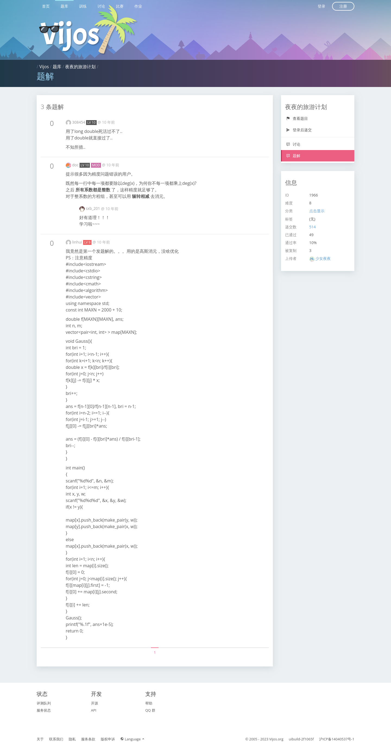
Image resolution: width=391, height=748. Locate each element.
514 (312, 226)
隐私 (72, 739)
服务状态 (44, 710)
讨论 (101, 6)
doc (76, 164)
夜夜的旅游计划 (80, 67)
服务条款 (88, 739)
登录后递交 (299, 129)
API (93, 710)
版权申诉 (108, 739)
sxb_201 (93, 208)
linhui (77, 242)
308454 (79, 122)
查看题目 (297, 118)
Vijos (44, 67)
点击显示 (316, 210)
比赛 (120, 6)
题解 (293, 155)
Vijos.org (276, 739)
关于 (40, 739)
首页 (46, 6)
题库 (64, 6)
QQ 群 (150, 710)
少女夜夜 (323, 258)
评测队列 (44, 703)
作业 (138, 6)
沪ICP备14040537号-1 (336, 739)
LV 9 (87, 242)
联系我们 (56, 739)
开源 (94, 703)
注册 (343, 6)
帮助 (148, 703)
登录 (321, 6)
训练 (83, 6)
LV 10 (91, 122)
